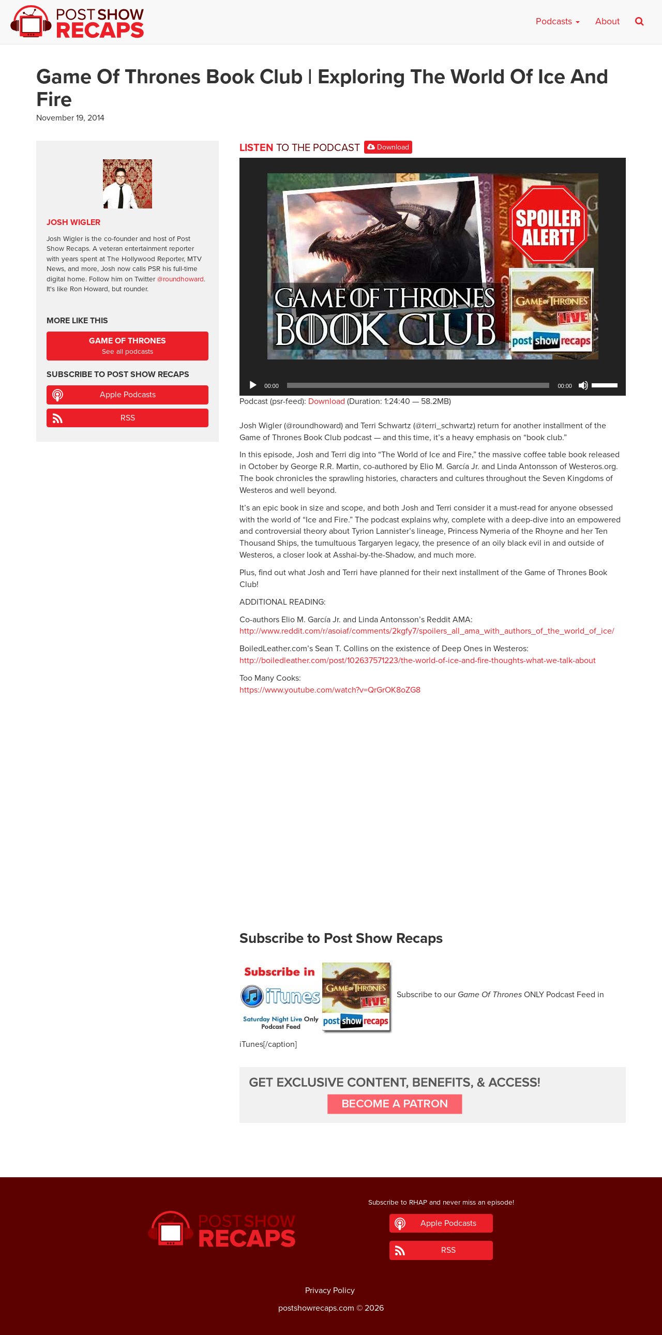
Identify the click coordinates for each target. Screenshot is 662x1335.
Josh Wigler (73, 222)
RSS (128, 418)
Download (388, 147)
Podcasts (558, 21)
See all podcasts (127, 345)
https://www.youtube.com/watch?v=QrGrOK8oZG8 (329, 690)
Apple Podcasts (128, 394)
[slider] (418, 385)
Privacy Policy (330, 1290)
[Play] (253, 385)
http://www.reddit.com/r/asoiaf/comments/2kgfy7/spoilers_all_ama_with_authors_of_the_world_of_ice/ (426, 631)
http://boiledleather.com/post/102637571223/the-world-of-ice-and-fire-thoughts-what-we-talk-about (417, 660)
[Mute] (583, 385)
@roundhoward (180, 279)
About (607, 21)
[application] (432, 385)
